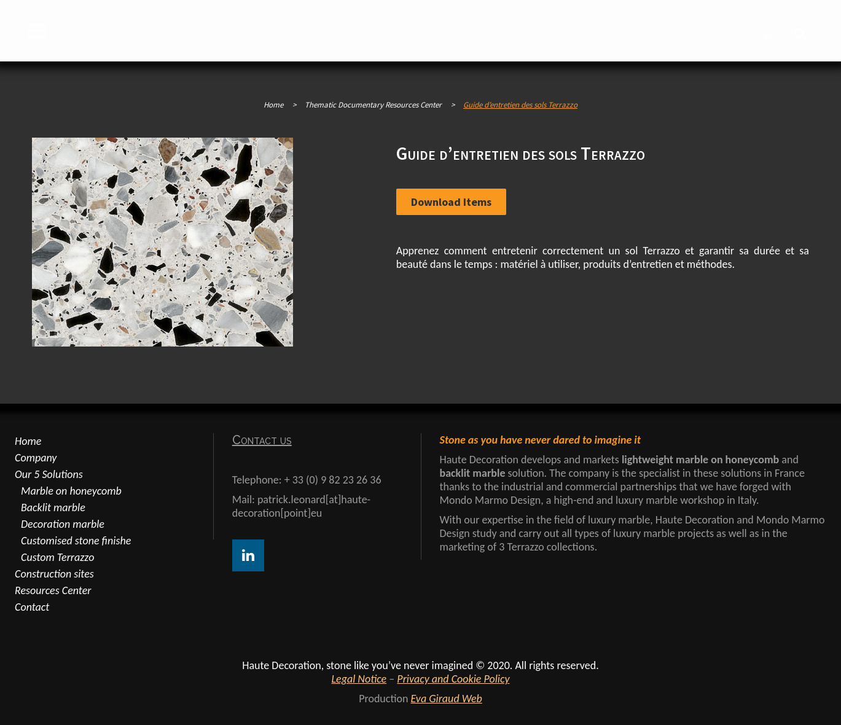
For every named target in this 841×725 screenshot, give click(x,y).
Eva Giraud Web (446, 698)
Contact (32, 607)
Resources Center (53, 590)
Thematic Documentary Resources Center (373, 105)
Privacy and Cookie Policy (453, 679)
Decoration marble (62, 524)
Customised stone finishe (76, 540)
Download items (451, 202)
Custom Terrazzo (57, 557)
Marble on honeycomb (71, 491)
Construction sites (54, 574)
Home (273, 105)
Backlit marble (53, 507)
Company (36, 457)
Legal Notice (359, 679)
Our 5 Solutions (49, 474)
